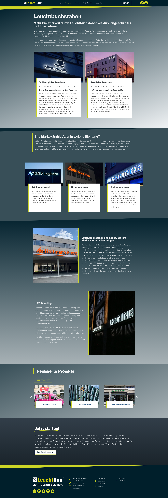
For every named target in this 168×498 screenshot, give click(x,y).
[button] (30, 397)
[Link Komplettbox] (49, 397)
